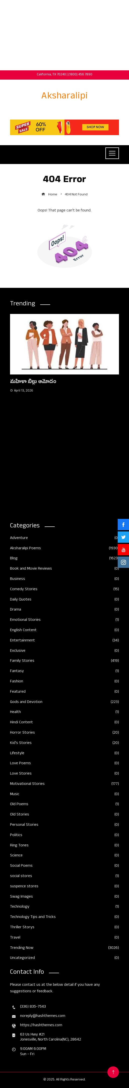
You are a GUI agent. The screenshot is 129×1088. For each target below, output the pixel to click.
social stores (64, 876)
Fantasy (64, 671)
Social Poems (64, 866)
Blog (64, 559)
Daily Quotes (64, 600)
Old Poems (64, 804)
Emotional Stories (64, 620)
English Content (64, 630)
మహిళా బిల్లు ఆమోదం (33, 382)
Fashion (64, 682)
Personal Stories (64, 825)
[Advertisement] (64, 35)
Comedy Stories (64, 589)
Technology (64, 907)
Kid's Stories (64, 743)
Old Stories (64, 815)
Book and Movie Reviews (64, 569)
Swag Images (64, 897)
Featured (64, 692)
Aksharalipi (64, 97)
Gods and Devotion (64, 702)
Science (64, 856)
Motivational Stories (64, 784)
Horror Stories (64, 733)
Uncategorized (64, 958)
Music (64, 794)
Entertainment (64, 641)
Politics (64, 835)
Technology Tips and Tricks (64, 917)
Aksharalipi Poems (64, 549)
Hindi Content (64, 723)
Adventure (64, 538)
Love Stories (64, 774)
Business (64, 579)
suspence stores (64, 887)
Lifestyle (64, 753)
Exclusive (64, 651)
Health (64, 712)
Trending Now (64, 948)
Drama (64, 610)
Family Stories (64, 661)
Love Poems (64, 764)
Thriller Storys (64, 928)
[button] (54, 510)
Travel (64, 938)
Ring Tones (64, 846)
